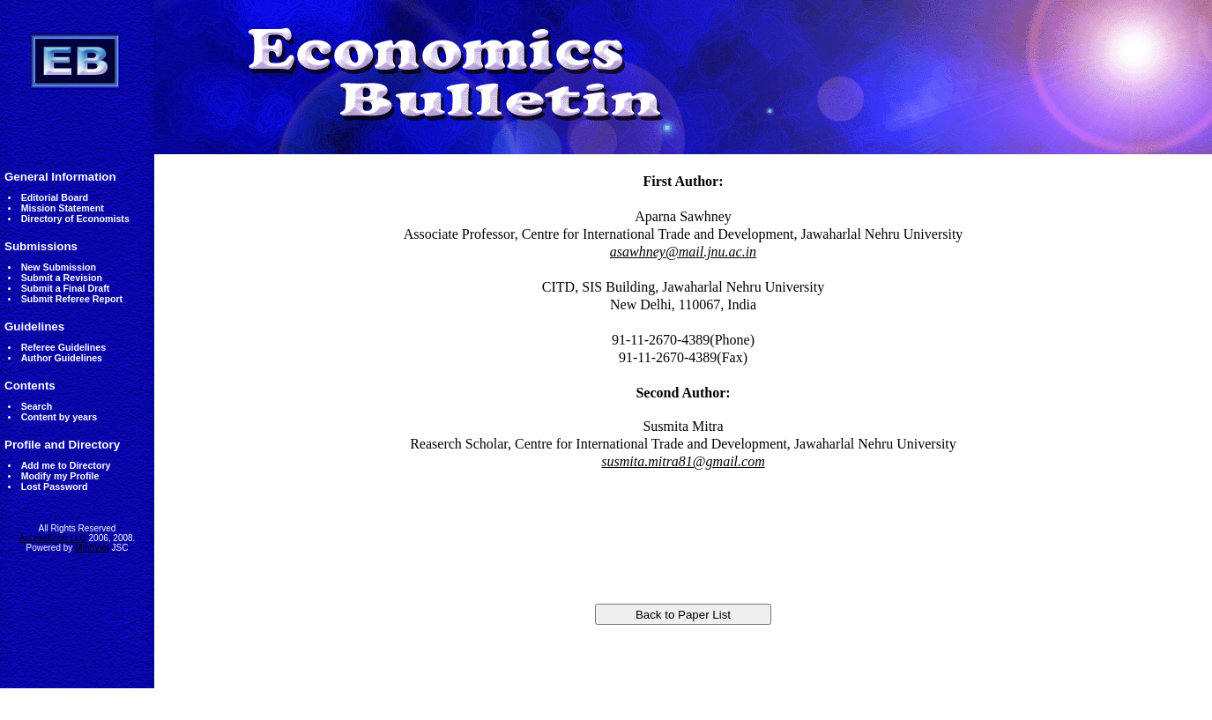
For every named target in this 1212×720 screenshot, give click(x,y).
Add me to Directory (66, 465)
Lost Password (54, 486)
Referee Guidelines (64, 347)
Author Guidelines (61, 358)
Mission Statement (62, 208)
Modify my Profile (60, 476)
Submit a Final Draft (65, 288)
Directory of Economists (75, 218)
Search (37, 406)
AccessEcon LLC (52, 538)
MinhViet (92, 548)
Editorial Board (54, 197)
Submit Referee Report (72, 298)
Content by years (59, 417)
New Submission (58, 267)
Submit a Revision (61, 277)
